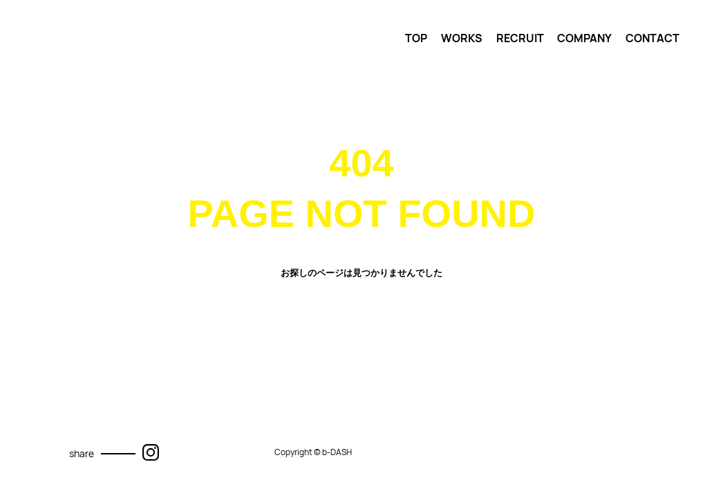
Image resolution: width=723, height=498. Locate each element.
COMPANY (584, 38)
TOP (416, 38)
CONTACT (652, 38)
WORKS (461, 38)
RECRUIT (520, 38)
